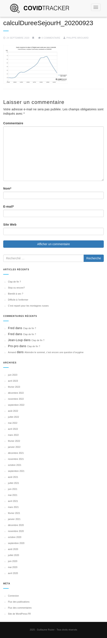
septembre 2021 (16, 471)
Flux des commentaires (20, 608)
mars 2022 (13, 435)
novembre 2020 (16, 531)
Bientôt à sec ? (15, 294)
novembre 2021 (16, 459)
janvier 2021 (14, 519)
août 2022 (13, 411)
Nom (7, 188)
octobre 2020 (14, 537)
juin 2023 (12, 375)
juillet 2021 (13, 483)
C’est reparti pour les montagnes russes (28, 306)
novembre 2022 (16, 399)
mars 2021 (13, 507)
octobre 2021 (14, 465)
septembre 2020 (16, 543)
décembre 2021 (16, 453)
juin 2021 (12, 489)
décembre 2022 (16, 393)
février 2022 (14, 441)
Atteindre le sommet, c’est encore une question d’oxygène (54, 352)
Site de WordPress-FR (19, 614)
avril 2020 (13, 573)
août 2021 (13, 477)
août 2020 (13, 549)
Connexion (13, 596)
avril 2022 (13, 429)
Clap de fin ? (14, 282)
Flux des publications (19, 602)
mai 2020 (12, 567)
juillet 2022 (13, 417)
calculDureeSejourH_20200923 (48, 22)
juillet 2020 (13, 555)
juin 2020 (12, 561)
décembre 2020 (16, 525)
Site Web (9, 224)
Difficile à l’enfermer (18, 300)
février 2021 (14, 513)
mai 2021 (12, 495)
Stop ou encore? (16, 288)
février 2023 (14, 387)
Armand (12, 352)
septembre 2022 (16, 405)
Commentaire (13, 123)
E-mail (8, 206)
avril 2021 (13, 501)
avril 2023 (13, 381)
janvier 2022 (14, 447)
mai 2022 (12, 423)
